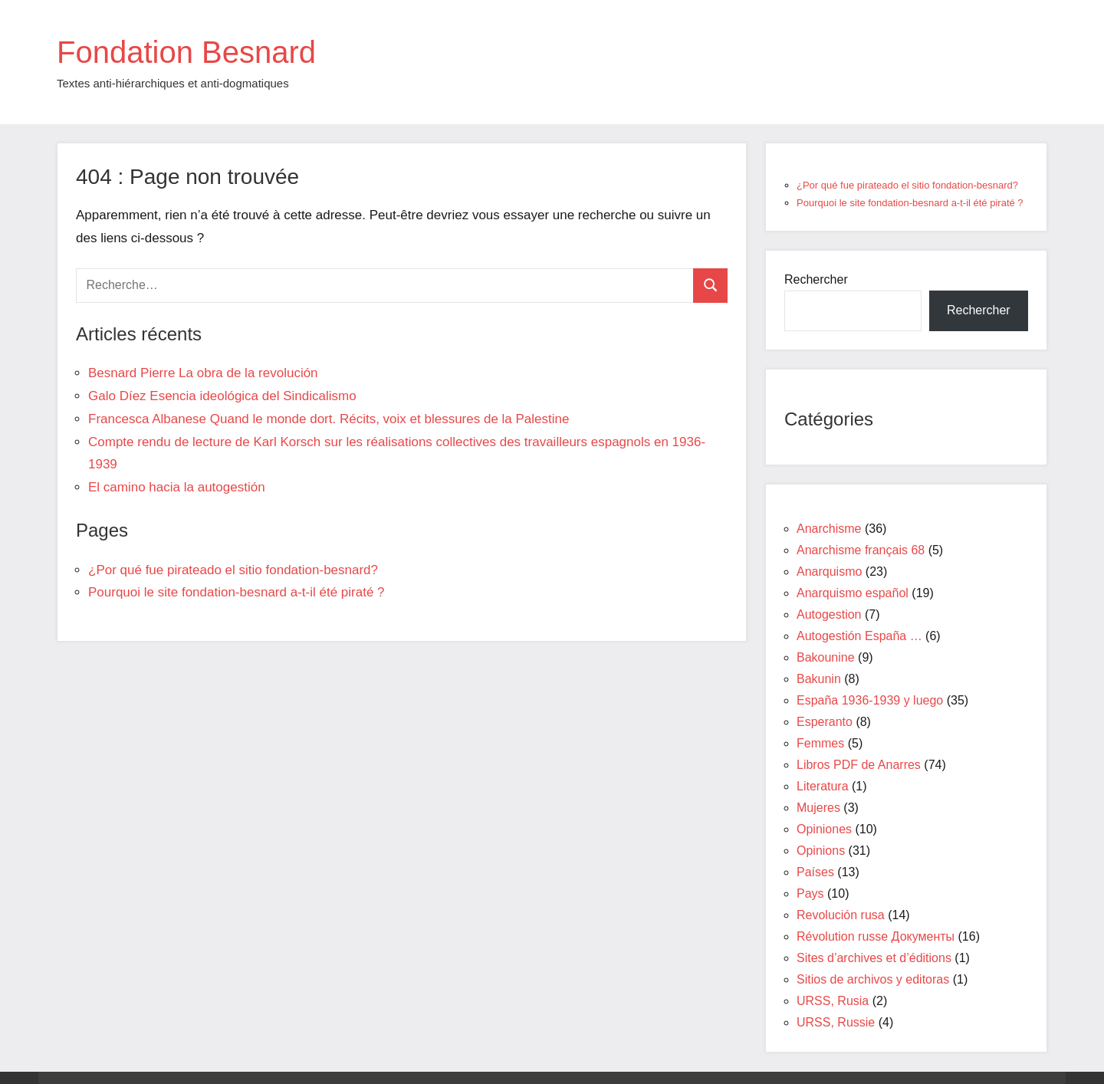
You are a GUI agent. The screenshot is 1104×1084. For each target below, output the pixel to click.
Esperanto (825, 721)
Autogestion (829, 614)
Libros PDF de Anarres (859, 764)
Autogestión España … (859, 635)
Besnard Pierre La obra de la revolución (203, 373)
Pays (810, 893)
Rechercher (816, 279)
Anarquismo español (853, 592)
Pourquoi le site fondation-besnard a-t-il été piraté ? (236, 592)
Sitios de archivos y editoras (873, 979)
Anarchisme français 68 (861, 550)
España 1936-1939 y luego (870, 700)
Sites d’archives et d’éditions (874, 957)
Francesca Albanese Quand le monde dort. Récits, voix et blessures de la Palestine (328, 419)
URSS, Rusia (833, 1000)
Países (815, 872)
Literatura (823, 786)
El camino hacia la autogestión (176, 487)
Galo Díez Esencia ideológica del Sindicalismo (222, 396)
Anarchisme (829, 528)
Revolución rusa (841, 914)
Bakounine (826, 657)
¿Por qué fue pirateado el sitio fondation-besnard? (233, 570)
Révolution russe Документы (876, 936)
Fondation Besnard (186, 52)
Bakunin (819, 678)
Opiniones (824, 829)
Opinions (821, 850)
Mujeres (818, 807)
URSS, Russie (836, 1022)
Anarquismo (829, 571)
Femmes (820, 743)
